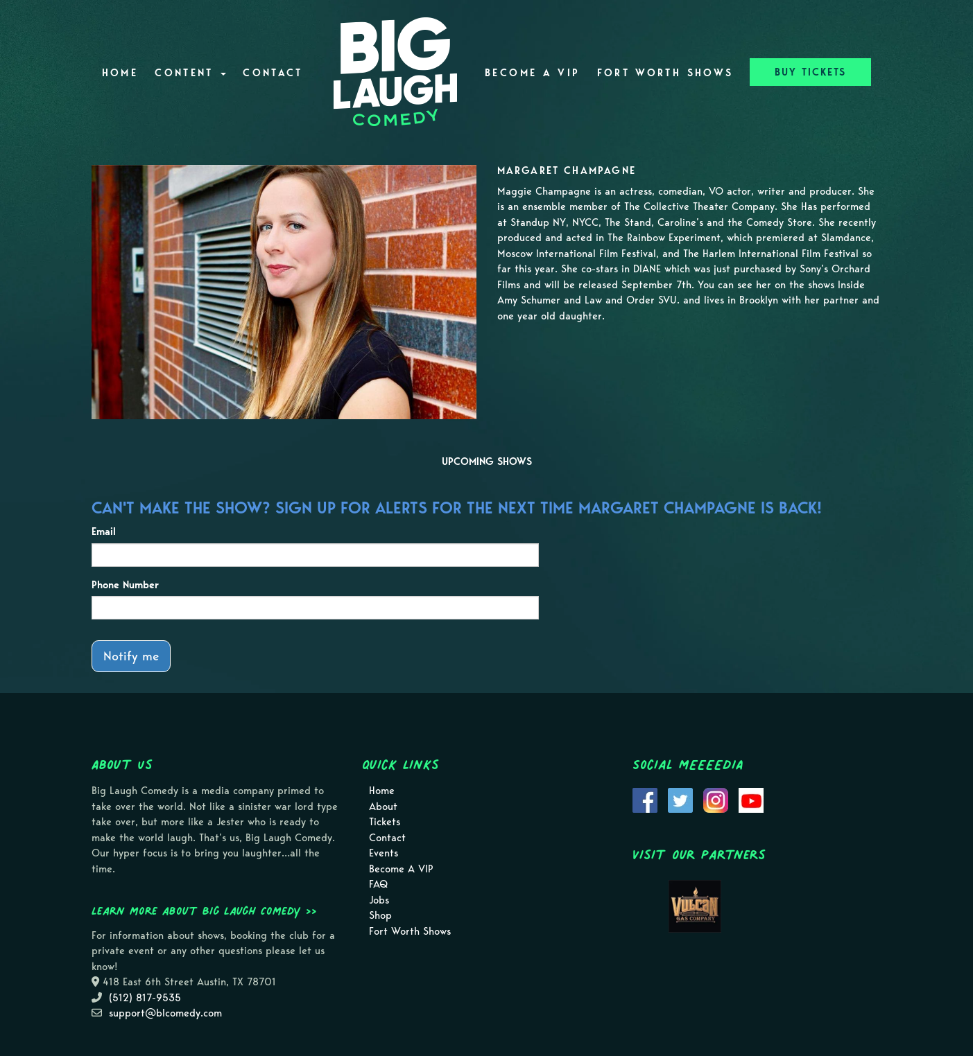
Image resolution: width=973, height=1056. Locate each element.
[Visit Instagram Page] (715, 799)
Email (104, 531)
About (383, 806)
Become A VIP (532, 73)
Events (383, 853)
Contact (273, 73)
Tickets (384, 822)
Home (120, 73)
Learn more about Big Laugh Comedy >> (204, 910)
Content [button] (190, 73)
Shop (380, 915)
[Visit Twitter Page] (680, 799)
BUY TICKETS (810, 72)
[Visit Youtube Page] (751, 799)
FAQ (378, 884)
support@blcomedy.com (165, 1013)
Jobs (379, 900)
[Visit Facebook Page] (644, 799)
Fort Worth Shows (665, 73)
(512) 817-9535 (145, 998)
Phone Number (125, 585)
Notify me (131, 656)
